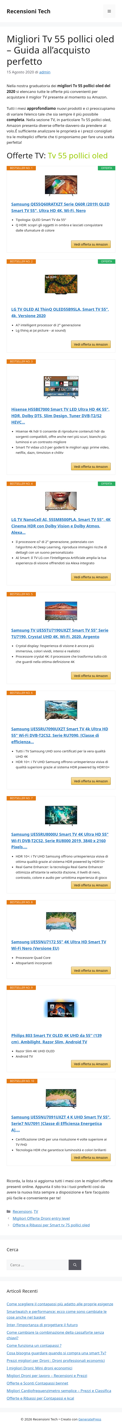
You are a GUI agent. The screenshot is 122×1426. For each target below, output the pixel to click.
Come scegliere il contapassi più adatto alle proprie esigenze (60, 1303)
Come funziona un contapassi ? (34, 1345)
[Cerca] (75, 1265)
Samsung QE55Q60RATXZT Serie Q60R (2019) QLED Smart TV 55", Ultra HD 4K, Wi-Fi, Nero (60, 207)
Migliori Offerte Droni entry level (41, 1218)
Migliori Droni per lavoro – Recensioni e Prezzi (47, 1375)
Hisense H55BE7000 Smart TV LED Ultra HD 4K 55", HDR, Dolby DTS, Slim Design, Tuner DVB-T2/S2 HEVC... (60, 416)
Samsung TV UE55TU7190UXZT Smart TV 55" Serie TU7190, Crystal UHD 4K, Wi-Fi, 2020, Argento (59, 633)
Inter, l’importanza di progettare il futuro (42, 1324)
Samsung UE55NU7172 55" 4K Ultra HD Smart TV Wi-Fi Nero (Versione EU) (58, 945)
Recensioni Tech (28, 11)
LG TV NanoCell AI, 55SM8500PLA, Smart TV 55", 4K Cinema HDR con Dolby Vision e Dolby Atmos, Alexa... (61, 526)
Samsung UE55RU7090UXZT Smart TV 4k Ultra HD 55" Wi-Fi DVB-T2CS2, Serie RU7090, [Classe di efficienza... (59, 735)
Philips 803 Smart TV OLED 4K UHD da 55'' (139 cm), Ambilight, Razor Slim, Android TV (56, 1038)
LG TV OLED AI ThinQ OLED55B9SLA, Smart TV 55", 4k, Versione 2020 (60, 312)
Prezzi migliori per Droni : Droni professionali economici (56, 1360)
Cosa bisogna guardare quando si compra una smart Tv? (56, 1352)
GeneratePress (89, 1419)
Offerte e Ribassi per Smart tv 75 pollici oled (51, 1224)
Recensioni (22, 1211)
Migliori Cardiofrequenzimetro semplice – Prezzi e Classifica (59, 1390)
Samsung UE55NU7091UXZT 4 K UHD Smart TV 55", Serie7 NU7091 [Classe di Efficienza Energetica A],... (60, 1123)
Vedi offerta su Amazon (91, 244)
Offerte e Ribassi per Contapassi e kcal (40, 1398)
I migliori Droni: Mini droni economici (39, 1368)
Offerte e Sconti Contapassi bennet (37, 1383)
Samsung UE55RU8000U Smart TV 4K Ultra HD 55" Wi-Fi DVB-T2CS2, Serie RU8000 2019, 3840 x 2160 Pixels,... (59, 841)
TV (36, 1211)
